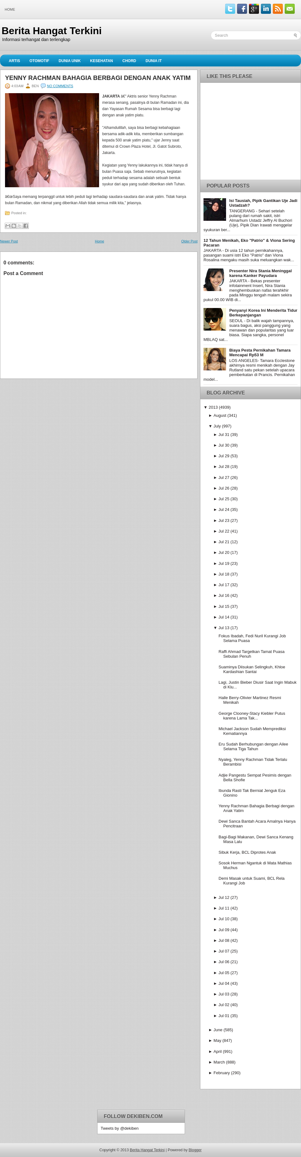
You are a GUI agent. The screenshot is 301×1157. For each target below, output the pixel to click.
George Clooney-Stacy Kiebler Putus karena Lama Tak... (252, 715)
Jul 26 (224, 488)
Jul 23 (224, 520)
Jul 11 (224, 908)
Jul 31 (224, 434)
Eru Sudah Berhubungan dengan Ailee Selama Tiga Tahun (253, 746)
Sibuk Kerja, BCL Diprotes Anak (247, 852)
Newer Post (9, 241)
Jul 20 (224, 552)
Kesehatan (101, 61)
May (217, 1040)
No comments (60, 86)
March (219, 1062)
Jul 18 (224, 574)
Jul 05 (224, 972)
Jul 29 (224, 456)
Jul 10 (224, 918)
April (218, 1051)
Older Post (189, 241)
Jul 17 (224, 584)
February (222, 1072)
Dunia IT (153, 61)
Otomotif (39, 61)
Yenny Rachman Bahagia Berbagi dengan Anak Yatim (98, 78)
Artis (14, 61)
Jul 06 (224, 961)
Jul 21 (224, 541)
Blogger (195, 1150)
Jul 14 (224, 617)
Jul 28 (224, 466)
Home (10, 9)
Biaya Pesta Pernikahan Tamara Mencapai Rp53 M (260, 352)
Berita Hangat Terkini (52, 30)
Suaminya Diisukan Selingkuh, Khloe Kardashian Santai (252, 669)
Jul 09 (224, 929)
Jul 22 (224, 531)
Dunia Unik (70, 61)
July (217, 426)
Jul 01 (224, 1015)
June (218, 1029)
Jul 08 (224, 940)
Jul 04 (224, 983)
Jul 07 (224, 951)
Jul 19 (224, 563)
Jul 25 (224, 498)
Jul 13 (224, 627)
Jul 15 (224, 606)
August (220, 415)
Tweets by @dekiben (120, 1128)
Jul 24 (224, 509)
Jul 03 (224, 994)
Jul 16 (224, 595)
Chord (129, 61)
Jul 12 (224, 897)
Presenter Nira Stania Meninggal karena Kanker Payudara (260, 273)
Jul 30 (224, 445)
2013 (213, 407)
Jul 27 (224, 477)
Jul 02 (224, 1004)
